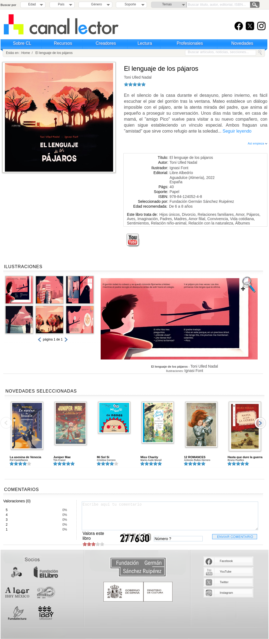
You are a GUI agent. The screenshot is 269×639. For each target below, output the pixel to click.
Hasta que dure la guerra (245, 457)
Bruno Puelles (236, 460)
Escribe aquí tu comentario (170, 516)
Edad (32, 4)
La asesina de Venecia (25, 457)
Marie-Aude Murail (151, 460)
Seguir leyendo (236, 131)
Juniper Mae (62, 457)
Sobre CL (22, 43)
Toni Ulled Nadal (138, 77)
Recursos (63, 43)
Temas (167, 4)
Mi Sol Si (103, 457)
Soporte (130, 4)
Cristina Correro (106, 460)
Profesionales (190, 43)
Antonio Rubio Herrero (197, 460)
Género (95, 4)
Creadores (106, 43)
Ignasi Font (179, 168)
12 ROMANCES (194, 457)
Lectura (144, 43)
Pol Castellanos (19, 460)
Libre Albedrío (181, 173)
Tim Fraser (59, 460)
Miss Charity (149, 457)
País (61, 4)
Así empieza (257, 143)
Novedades (242, 43)
